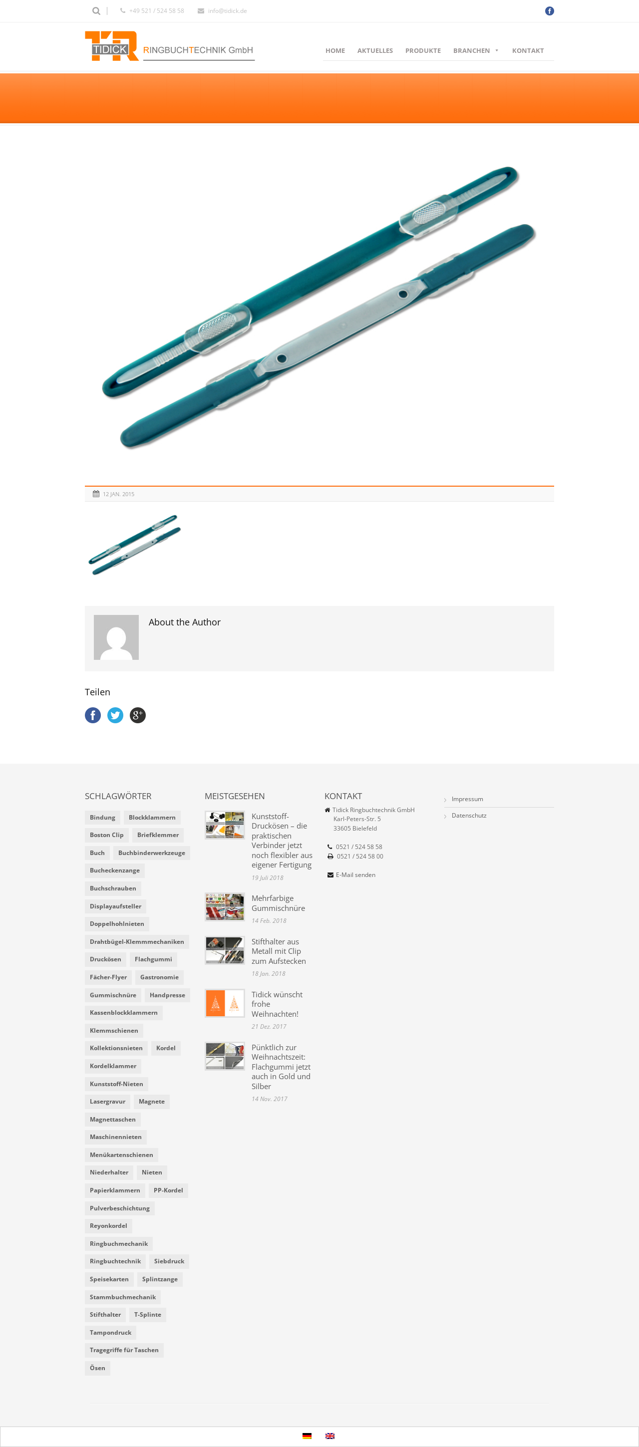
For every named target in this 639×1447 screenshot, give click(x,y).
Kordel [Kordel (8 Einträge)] (166, 1048)
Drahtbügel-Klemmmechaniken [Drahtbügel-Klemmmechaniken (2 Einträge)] (137, 941)
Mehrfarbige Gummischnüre (278, 903)
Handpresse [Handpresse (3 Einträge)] (167, 995)
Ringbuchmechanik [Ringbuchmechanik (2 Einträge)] (119, 1243)
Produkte (423, 50)
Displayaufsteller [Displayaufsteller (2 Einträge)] (115, 906)
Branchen (476, 50)
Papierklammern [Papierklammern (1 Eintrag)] (115, 1190)
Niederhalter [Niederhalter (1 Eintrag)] (109, 1172)
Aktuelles (375, 50)
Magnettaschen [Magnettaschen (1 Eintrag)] (113, 1119)
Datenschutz (469, 815)
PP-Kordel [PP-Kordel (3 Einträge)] (168, 1190)
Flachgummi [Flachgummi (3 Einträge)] (153, 959)
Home (335, 50)
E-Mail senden (355, 874)
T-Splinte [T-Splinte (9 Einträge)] (147, 1314)
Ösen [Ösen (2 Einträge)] (97, 1368)
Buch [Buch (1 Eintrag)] (97, 853)
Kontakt (528, 50)
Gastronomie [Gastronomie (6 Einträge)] (159, 977)
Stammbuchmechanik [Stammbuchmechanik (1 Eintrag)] (123, 1297)
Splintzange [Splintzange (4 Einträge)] (160, 1279)
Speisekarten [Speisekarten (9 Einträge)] (109, 1279)
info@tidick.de (227, 10)
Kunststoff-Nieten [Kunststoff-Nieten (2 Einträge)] (116, 1084)
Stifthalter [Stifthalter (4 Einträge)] (105, 1314)
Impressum (467, 799)
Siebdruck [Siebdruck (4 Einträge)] (169, 1261)
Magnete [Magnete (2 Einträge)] (152, 1101)
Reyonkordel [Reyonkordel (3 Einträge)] (108, 1225)
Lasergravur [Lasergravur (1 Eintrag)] (107, 1101)
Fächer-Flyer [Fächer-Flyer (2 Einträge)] (108, 977)
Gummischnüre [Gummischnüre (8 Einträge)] (113, 995)
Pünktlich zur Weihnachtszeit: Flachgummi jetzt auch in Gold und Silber (281, 1066)
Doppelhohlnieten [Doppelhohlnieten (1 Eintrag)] (117, 923)
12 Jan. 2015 (118, 494)
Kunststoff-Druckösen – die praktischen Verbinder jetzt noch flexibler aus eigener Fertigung (282, 840)
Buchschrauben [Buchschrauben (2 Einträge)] (113, 888)
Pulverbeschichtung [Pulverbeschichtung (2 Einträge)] (120, 1208)
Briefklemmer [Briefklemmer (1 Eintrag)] (158, 835)
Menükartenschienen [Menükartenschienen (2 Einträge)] (121, 1155)
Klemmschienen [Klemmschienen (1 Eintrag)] (114, 1030)
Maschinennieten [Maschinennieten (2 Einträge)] (116, 1137)
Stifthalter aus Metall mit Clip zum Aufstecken (279, 951)
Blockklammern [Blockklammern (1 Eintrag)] (152, 817)
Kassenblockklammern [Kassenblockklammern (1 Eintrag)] (124, 1012)
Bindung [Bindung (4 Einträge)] (102, 817)
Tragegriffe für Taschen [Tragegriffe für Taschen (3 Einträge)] (124, 1350)
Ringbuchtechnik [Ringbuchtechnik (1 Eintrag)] (115, 1261)
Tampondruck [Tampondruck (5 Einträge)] (110, 1332)
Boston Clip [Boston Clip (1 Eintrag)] (107, 835)
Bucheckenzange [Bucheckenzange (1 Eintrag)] (115, 870)
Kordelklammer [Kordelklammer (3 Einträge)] (113, 1066)
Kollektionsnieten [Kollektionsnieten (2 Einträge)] (116, 1048)
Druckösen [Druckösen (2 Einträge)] (105, 959)
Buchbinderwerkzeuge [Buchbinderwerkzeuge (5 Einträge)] (151, 853)
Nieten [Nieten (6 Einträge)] (152, 1172)
